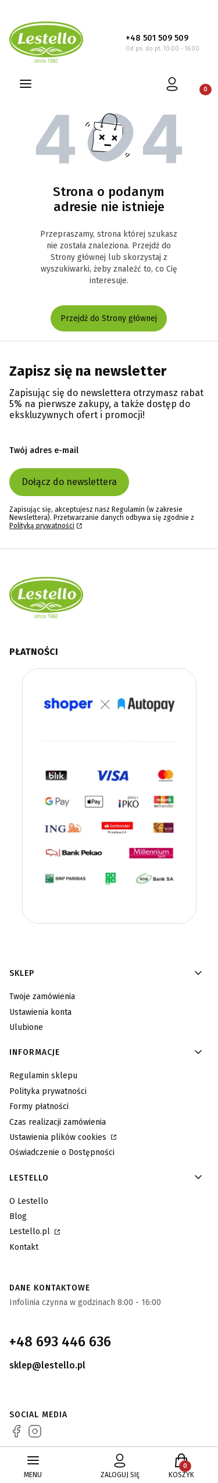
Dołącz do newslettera (69, 481)
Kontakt (23, 1247)
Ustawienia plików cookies (59, 1137)
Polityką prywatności (41, 526)
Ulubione (26, 1027)
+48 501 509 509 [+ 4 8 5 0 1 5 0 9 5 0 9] (157, 38)
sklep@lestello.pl (47, 1365)
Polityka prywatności (48, 1091)
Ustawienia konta (40, 1012)
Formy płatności (39, 1106)
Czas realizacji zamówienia (57, 1122)
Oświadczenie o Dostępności (62, 1152)
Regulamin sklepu (43, 1076)
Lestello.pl (30, 1231)
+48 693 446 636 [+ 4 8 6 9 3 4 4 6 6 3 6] (60, 1342)
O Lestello (28, 1201)
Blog (18, 1216)
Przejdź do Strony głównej (108, 318)
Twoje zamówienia (42, 996)
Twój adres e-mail (43, 450)
